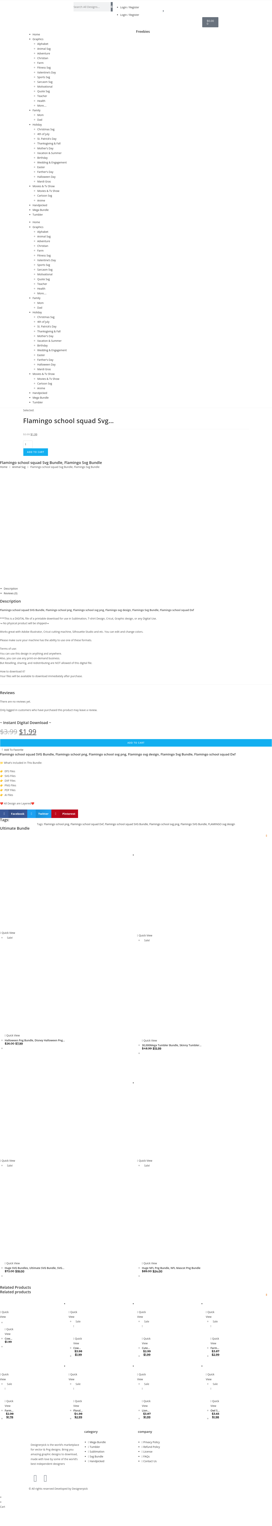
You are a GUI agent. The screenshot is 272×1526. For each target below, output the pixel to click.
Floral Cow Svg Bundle (77, 1410)
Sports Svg (43, 77)
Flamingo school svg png (164, 824)
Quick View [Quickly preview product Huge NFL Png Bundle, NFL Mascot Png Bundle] (144, 1160)
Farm (40, 63)
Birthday (42, 157)
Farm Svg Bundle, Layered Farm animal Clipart (9, 1410)
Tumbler (38, 214)
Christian (42, 58)
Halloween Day (46, 177)
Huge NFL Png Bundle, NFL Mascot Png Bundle (171, 1268)
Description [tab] (11, 588)
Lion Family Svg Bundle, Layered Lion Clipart (147, 1410)
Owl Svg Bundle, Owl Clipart (215, 1410)
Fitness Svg (44, 67)
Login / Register (129, 7)
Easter (41, 167)
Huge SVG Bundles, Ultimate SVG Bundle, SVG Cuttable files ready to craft (33, 1268)
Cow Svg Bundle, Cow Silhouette (9, 1339)
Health (41, 101)
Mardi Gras (44, 181)
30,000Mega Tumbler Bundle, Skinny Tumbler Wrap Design (170, 1045)
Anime (41, 200)
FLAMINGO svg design (221, 824)
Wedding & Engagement (52, 162)
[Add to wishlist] (266, 836)
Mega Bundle (41, 210)
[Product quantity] (28, 444)
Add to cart (35, 452)
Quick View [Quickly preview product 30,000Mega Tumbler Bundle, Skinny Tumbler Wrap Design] (144, 935)
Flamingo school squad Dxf (87, 824)
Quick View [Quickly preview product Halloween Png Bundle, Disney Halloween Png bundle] (7, 933)
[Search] (112, 6)
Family (36, 110)
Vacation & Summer (49, 153)
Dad (39, 119)
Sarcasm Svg (44, 82)
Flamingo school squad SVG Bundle (126, 824)
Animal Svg (44, 48)
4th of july (43, 134)
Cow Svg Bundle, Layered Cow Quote (78, 1348)
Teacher (42, 96)
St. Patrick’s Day (46, 138)
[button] (13, 814)
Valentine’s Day (46, 72)
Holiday (37, 124)
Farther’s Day (45, 172)
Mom (40, 115)
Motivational (44, 86)
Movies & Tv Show (44, 186)
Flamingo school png (56, 824)
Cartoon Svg (44, 195)
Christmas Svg (46, 129)
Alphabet (42, 44)
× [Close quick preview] (1, 1497)
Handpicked (40, 205)
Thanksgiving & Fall (49, 143)
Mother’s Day (45, 148)
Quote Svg (43, 91)
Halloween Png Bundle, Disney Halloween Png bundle (34, 1040)
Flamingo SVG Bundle (194, 824)
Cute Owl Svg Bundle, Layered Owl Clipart (147, 1348)
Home (36, 34)
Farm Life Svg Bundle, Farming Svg (215, 1348)
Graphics (38, 39)
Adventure (43, 53)
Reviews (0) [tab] (10, 593)
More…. (41, 105)
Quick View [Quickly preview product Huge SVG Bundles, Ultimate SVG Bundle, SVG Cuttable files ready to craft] (7, 1160)
